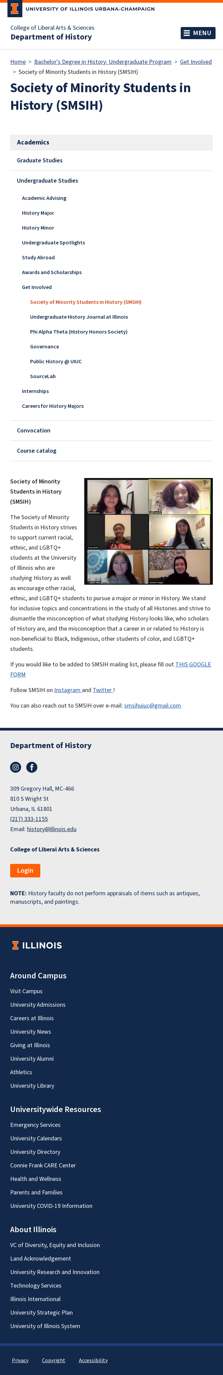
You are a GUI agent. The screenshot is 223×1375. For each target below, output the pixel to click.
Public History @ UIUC (56, 361)
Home (18, 62)
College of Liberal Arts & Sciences (52, 28)
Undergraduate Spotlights (53, 242)
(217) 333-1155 (29, 819)
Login (25, 870)
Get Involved (196, 62)
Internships (35, 391)
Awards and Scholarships (52, 272)
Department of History (51, 37)
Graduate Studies (40, 160)
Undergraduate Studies (47, 181)
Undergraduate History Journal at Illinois (79, 317)
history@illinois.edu (51, 829)
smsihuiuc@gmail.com (152, 706)
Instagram (68, 690)
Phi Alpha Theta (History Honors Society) (79, 332)
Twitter (103, 690)
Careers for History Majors (53, 406)
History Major (38, 213)
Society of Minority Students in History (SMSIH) (85, 302)
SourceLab (43, 376)
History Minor (38, 228)
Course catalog (37, 451)
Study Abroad (38, 257)
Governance (44, 346)
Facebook (31, 767)
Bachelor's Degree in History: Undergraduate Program (103, 62)
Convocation (33, 430)
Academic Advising (44, 198)
